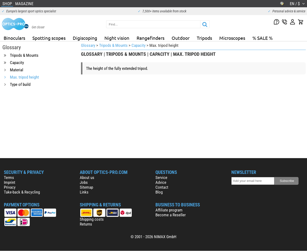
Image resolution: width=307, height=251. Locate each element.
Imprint (9, 182)
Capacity (139, 45)
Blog (159, 192)
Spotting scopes (49, 38)
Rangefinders (150, 38)
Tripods (204, 38)
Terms (9, 177)
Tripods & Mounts (113, 45)
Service (161, 177)
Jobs (84, 182)
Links (84, 192)
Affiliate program (169, 210)
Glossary (88, 45)
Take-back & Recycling (22, 192)
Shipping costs (92, 219)
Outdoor (181, 38)
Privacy (9, 187)
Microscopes (232, 38)
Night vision (116, 38)
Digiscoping (85, 38)
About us (87, 177)
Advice (160, 182)
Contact (161, 187)
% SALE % (262, 38)
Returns (86, 224)
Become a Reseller (170, 214)
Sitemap (86, 187)
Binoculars (14, 38)
